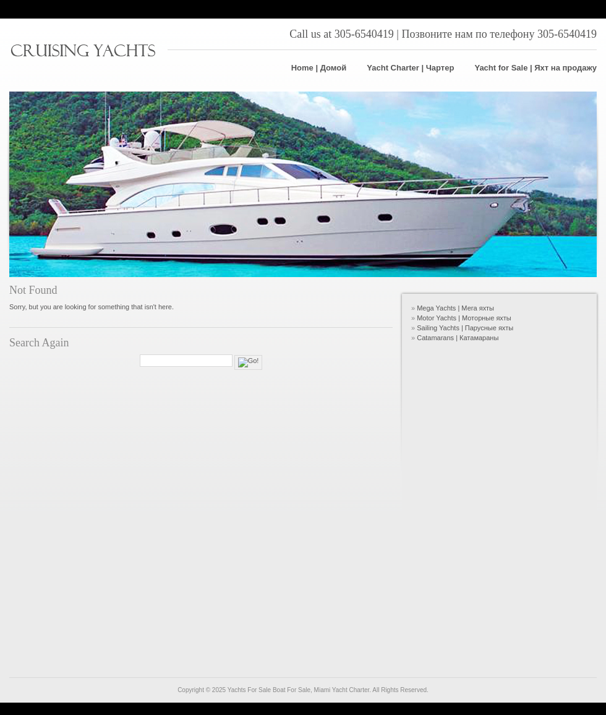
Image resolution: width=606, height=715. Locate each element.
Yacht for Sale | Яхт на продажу (535, 67)
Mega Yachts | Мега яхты (455, 308)
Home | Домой (319, 67)
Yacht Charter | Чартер (410, 67)
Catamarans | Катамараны (457, 337)
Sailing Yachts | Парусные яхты (465, 328)
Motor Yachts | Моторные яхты (464, 318)
